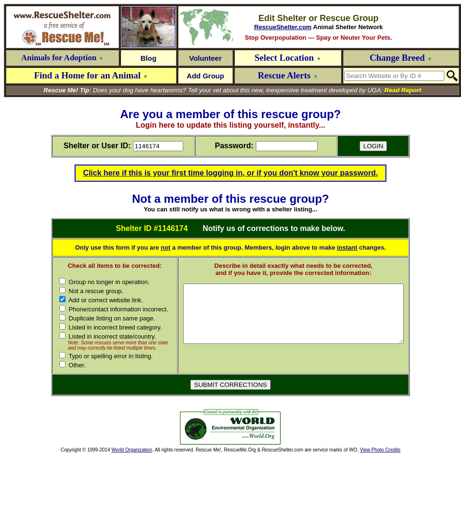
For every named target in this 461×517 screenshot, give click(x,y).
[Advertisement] (109, 487)
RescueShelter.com (282, 27)
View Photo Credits (380, 510)
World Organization (131, 510)
